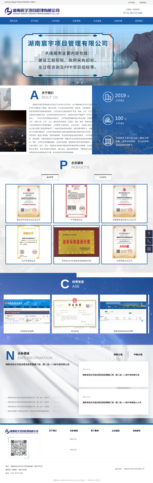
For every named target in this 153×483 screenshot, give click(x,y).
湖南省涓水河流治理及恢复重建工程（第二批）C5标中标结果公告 (37, 364)
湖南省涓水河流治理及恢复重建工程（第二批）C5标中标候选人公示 (30, 402)
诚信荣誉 (50, 177)
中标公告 (138, 354)
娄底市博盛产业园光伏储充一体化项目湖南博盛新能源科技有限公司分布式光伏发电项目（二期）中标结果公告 (30, 411)
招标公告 (118, 354)
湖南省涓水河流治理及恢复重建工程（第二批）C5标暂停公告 (30, 407)
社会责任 (103, 177)
